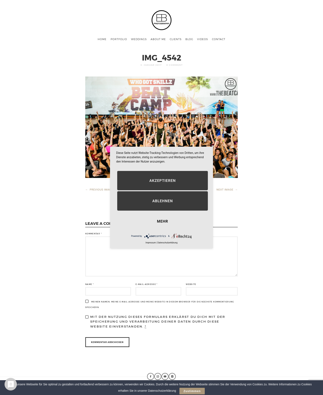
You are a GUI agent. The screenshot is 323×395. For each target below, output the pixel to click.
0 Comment (174, 65)
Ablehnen (162, 201)
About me (158, 39)
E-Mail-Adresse (147, 284)
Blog (189, 39)
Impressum (150, 243)
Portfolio (119, 39)
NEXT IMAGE (227, 189)
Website (191, 284)
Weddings (139, 39)
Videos (202, 39)
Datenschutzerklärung (167, 243)
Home (102, 39)
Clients (175, 39)
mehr (162, 221)
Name (89, 284)
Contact (218, 39)
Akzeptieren (162, 180)
